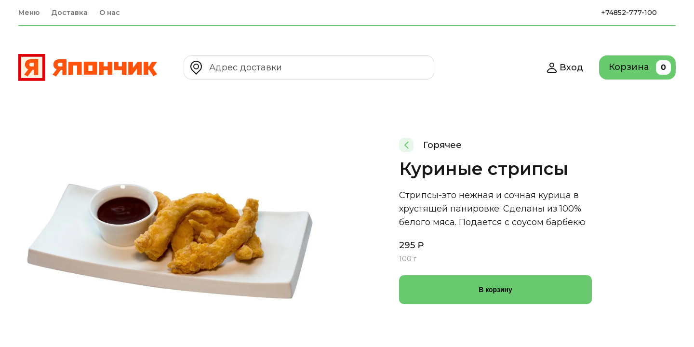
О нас (109, 12)
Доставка (69, 12)
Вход (564, 67)
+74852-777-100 (629, 12)
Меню (29, 12)
